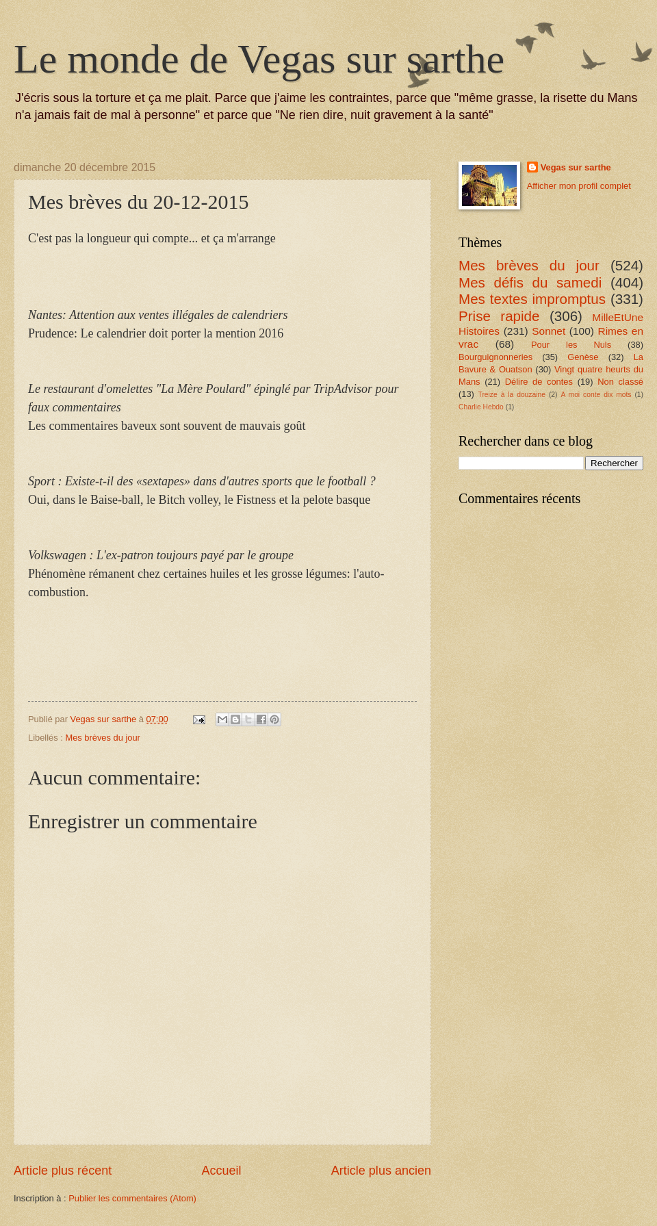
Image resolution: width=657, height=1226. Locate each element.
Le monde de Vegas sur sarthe (259, 58)
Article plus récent (63, 1170)
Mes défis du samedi (530, 282)
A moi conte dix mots (596, 394)
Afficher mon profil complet (579, 186)
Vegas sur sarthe (576, 167)
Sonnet (548, 331)
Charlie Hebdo (481, 407)
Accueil (221, 1170)
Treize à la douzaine (511, 394)
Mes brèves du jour (102, 737)
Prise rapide (499, 316)
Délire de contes (539, 381)
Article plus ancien (381, 1170)
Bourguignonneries (495, 357)
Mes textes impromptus (532, 299)
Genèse (582, 357)
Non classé (620, 381)
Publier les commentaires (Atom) (132, 1198)
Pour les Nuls (571, 345)
